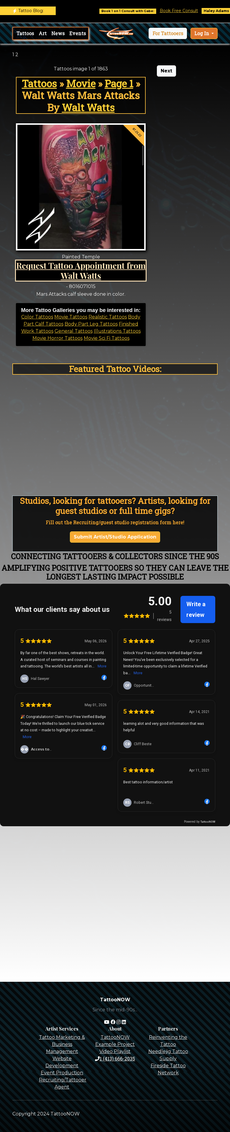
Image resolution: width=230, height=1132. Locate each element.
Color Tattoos (37, 317)
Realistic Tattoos (107, 317)
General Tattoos (74, 331)
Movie (81, 83)
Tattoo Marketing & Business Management (62, 1044)
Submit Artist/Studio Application (115, 537)
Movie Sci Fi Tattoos (106, 338)
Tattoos (25, 33)
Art (43, 33)
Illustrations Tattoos (117, 331)
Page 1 (119, 83)
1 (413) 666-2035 (115, 1058)
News (58, 33)
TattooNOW (115, 1037)
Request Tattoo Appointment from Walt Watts (81, 270)
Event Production (62, 1073)
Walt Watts (88, 107)
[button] (168, 33)
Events (77, 33)
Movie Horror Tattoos (57, 338)
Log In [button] (202, 33)
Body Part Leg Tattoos (91, 324)
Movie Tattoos (70, 317)
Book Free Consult (184, 10)
